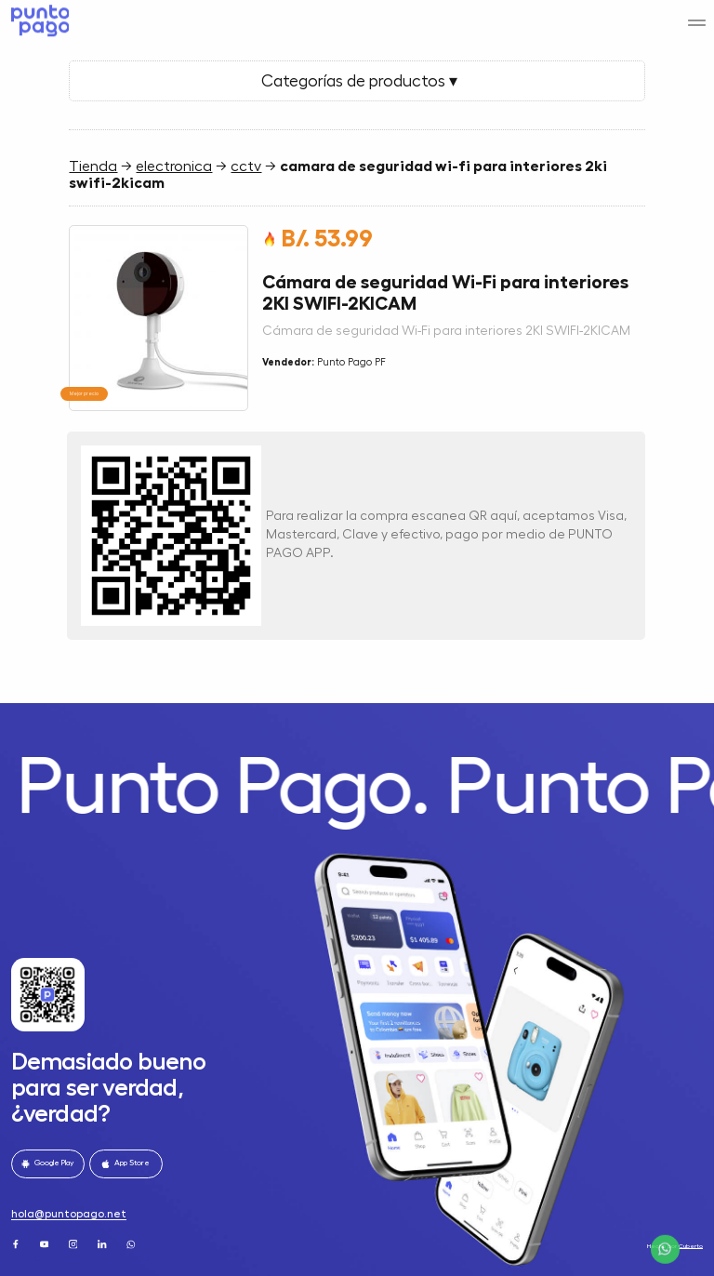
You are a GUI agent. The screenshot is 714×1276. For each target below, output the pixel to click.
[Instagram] (74, 1243)
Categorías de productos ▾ (357, 81)
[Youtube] (45, 1243)
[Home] (37, 17)
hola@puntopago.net (68, 1214)
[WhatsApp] (132, 1243)
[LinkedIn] (103, 1243)
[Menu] (697, 14)
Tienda (93, 166)
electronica (174, 166)
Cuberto (691, 1246)
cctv (246, 166)
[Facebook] (16, 1243)
